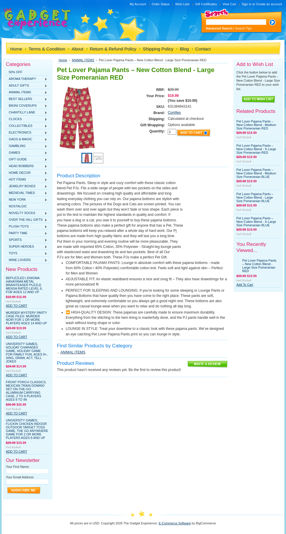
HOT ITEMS (26, 180)
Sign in (246, 4)
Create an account (269, 4)
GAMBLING (26, 146)
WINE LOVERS (26, 260)
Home (63, 60)
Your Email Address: (20, 477)
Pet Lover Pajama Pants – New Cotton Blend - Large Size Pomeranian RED (259, 266)
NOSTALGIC (18, 206)
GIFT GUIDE (26, 159)
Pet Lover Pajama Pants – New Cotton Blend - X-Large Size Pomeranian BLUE (256, 221)
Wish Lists (182, 4)
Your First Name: (17, 466)
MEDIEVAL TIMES (26, 193)
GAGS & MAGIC (26, 139)
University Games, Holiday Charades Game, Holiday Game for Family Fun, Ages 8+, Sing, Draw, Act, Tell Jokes (27, 352)
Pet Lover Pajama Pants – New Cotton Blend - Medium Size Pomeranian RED (256, 125)
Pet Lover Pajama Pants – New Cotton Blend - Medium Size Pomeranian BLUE (256, 173)
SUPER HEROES (26, 247)
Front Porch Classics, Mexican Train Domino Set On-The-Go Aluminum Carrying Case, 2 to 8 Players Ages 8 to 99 (26, 390)
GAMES (26, 153)
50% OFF (15, 72)
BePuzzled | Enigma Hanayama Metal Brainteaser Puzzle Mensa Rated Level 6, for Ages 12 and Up (24, 285)
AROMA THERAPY (26, 79)
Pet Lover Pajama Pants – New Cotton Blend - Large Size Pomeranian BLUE (254, 197)
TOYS (26, 253)
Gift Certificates (206, 4)
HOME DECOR (26, 173)
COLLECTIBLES (26, 126)
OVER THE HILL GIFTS (26, 220)
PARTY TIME (26, 233)
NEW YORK (26, 200)
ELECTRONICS (26, 133)
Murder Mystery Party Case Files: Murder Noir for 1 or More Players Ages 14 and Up (26, 318)
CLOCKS (26, 119)
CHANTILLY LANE (26, 113)
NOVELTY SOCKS (26, 213)
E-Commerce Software (175, 523)
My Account (138, 4)
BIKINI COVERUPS (26, 106)
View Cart (229, 4)
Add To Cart (16, 305)
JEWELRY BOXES (26, 186)
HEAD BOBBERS (26, 166)
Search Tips (243, 28)
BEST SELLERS (26, 99)
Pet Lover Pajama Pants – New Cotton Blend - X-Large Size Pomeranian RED (256, 149)
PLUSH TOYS (26, 227)
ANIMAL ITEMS (26, 92)
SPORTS (26, 240)
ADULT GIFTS (26, 86)
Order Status (161, 4)
